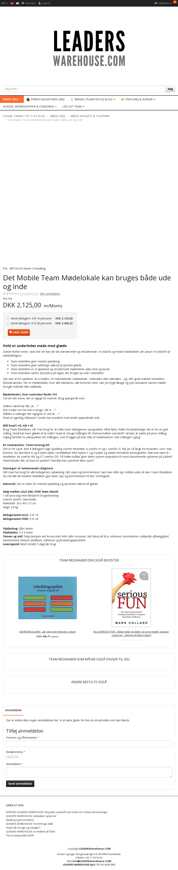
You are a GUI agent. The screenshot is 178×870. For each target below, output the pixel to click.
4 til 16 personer (42, 318)
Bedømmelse (14, 752)
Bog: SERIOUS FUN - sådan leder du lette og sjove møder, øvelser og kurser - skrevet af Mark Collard (131, 633)
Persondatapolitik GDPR (20, 835)
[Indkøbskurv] (165, 3)
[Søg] (170, 89)
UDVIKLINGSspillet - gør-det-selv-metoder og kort (47, 631)
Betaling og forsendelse (20, 820)
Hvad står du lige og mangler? (23, 827)
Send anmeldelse (20, 783)
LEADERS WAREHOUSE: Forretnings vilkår (29, 823)
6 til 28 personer (42, 323)
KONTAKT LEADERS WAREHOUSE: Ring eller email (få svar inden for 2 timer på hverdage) (56, 812)
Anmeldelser (13, 710)
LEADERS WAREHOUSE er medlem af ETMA (30, 831)
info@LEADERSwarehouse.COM (91, 861)
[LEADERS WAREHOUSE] (89, 47)
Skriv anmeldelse (50, 294)
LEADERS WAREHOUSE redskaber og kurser (31, 816)
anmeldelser (28, 294)
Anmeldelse (13, 764)
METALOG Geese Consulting (27, 268)
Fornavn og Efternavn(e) (21, 737)
